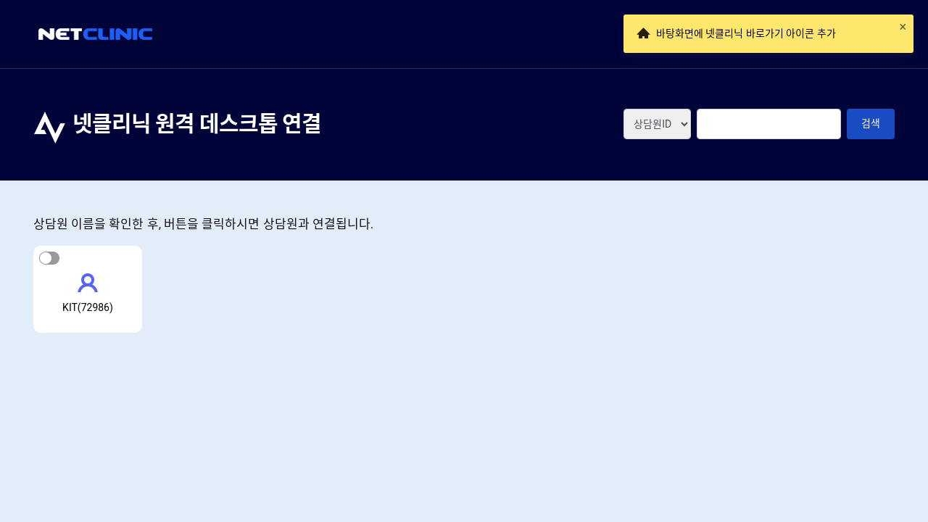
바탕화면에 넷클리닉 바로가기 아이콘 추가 (746, 33)
